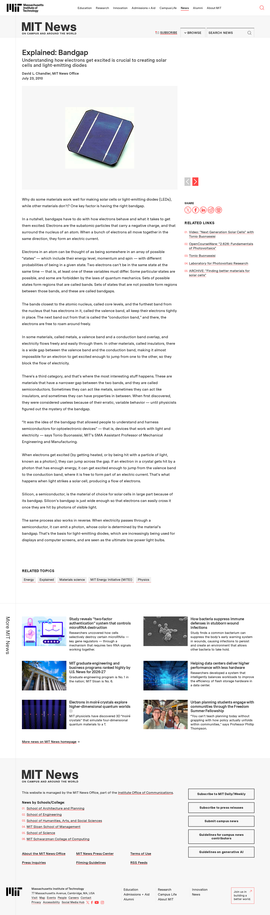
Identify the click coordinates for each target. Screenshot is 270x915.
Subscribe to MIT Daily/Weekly (221, 794)
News (185, 8)
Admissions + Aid (143, 8)
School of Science (41, 833)
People (62, 897)
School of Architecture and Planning (55, 808)
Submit (249, 32)
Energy (29, 579)
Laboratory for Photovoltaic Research (218, 263)
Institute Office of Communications (145, 792)
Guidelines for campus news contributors (221, 836)
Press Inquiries (34, 862)
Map (42, 897)
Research (102, 8)
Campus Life (168, 8)
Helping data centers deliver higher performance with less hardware (219, 665)
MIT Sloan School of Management (53, 827)
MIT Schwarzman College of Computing (58, 839)
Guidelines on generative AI (221, 852)
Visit (35, 897)
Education (85, 8)
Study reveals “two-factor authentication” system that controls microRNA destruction (100, 623)
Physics (143, 579)
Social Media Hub (73, 902)
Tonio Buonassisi (202, 256)
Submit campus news (221, 821)
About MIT (214, 8)
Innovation (120, 8)
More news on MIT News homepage (49, 742)
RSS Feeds (138, 862)
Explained (47, 579)
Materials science (72, 579)
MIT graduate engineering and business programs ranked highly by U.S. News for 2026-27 (99, 667)
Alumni (198, 8)
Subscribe (168, 32)
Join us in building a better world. (243, 895)
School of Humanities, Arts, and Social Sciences (64, 821)
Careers (73, 897)
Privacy (36, 902)
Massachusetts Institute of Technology (58, 888)
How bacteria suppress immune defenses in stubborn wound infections (217, 623)
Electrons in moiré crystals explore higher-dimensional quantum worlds (99, 704)
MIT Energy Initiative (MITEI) (111, 579)
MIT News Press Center (95, 853)
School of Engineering (44, 814)
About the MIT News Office (43, 853)
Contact (86, 897)
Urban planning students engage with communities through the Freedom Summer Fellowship (222, 706)
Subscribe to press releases (221, 807)
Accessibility (51, 902)
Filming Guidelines (91, 862)
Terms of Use (140, 853)
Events (51, 897)
